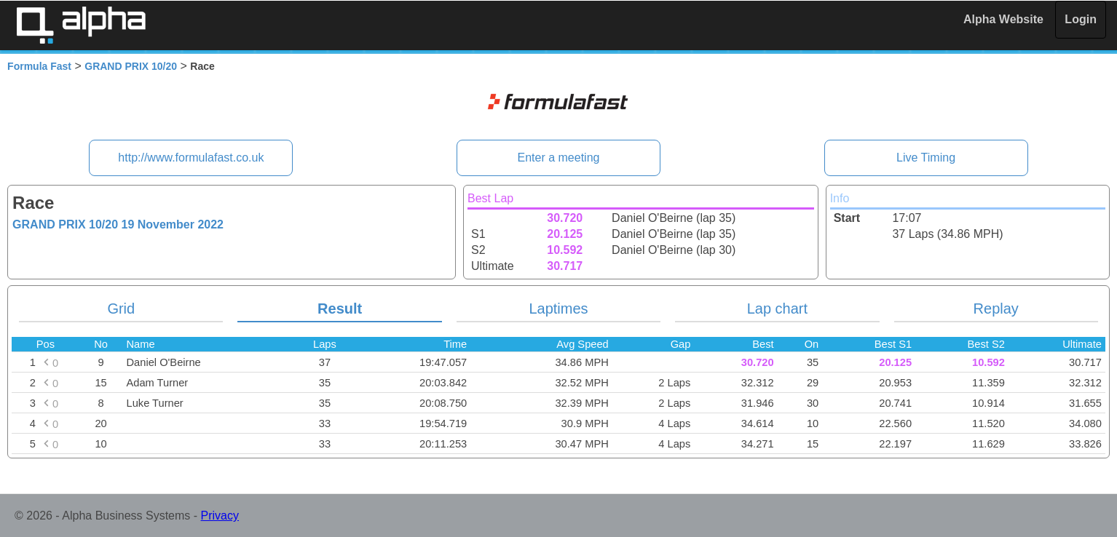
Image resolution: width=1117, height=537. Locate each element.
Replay (996, 309)
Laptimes (558, 309)
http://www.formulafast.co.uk (191, 157)
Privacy (220, 515)
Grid (121, 309)
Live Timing (925, 157)
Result (339, 309)
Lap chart (777, 309)
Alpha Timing (81, 25)
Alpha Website (1003, 19)
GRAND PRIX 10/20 (130, 66)
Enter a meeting (559, 157)
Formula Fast (39, 66)
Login (1081, 19)
